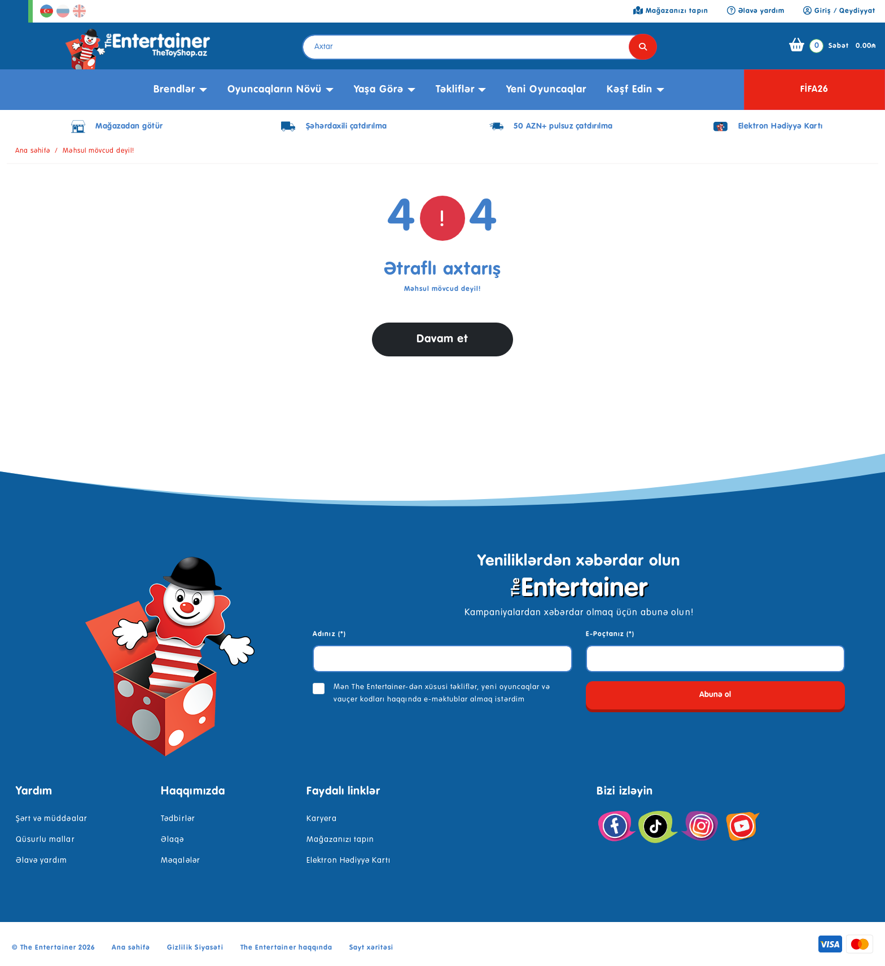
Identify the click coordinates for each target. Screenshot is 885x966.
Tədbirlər (178, 819)
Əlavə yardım (41, 860)
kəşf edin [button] (629, 90)
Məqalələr (180, 860)
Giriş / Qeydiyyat (839, 11)
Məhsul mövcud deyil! (98, 151)
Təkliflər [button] (455, 90)
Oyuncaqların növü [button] (274, 90)
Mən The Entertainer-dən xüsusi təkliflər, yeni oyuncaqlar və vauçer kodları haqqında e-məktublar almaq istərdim (442, 693)
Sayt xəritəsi (371, 948)
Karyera (321, 819)
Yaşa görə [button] (379, 90)
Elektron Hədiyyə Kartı (348, 860)
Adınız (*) (329, 634)
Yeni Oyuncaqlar (546, 90)
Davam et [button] (442, 339)
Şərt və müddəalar (51, 819)
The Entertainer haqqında (286, 948)
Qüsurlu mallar (45, 840)
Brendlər (174, 90)
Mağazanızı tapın (340, 840)
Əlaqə (172, 840)
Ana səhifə (32, 151)
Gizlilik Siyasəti (195, 948)
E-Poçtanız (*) (610, 634)
